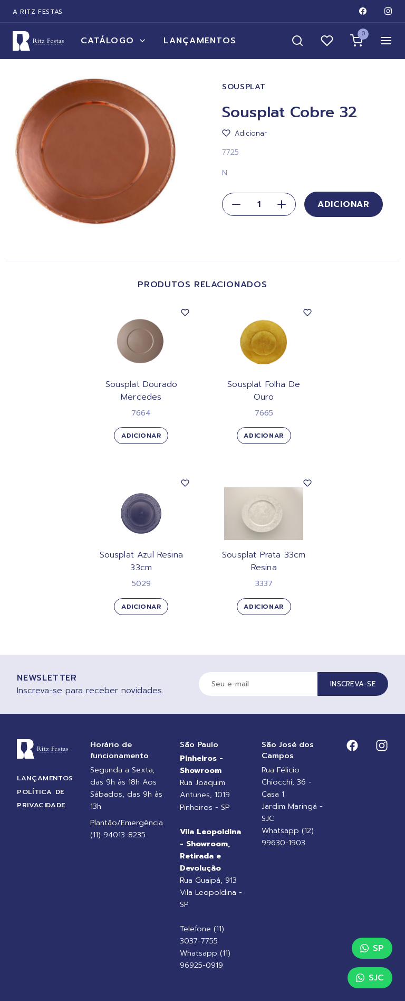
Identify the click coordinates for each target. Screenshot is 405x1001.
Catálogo (114, 40)
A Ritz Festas (38, 11)
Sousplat (244, 86)
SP (372, 948)
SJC (370, 977)
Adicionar (343, 204)
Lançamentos (199, 40)
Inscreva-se (352, 684)
